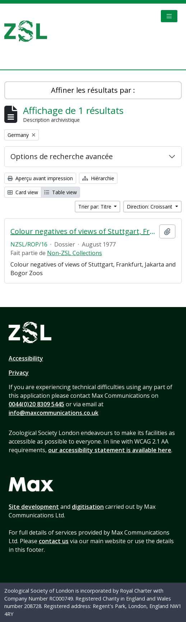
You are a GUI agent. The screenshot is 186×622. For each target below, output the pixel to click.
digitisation (88, 507)
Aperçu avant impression (40, 178)
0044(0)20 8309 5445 (36, 404)
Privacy (19, 373)
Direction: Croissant (150, 206)
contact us (54, 541)
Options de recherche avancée (61, 156)
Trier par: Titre (95, 206)
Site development (34, 507)
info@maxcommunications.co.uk (53, 413)
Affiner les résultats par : (93, 90)
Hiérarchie (98, 178)
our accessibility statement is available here (109, 450)
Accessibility (26, 358)
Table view (60, 192)
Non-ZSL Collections (74, 253)
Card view (23, 192)
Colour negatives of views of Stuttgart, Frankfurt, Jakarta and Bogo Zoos (83, 231)
